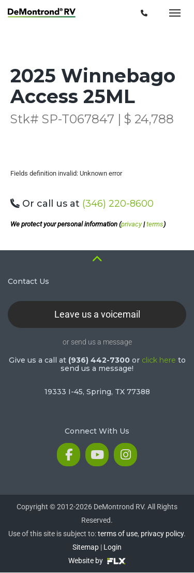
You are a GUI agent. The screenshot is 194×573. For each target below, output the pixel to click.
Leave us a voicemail (97, 314)
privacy (131, 224)
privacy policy (162, 533)
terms (154, 224)
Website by (97, 560)
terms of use (118, 533)
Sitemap (85, 547)
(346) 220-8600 (118, 203)
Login (112, 547)
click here (159, 360)
